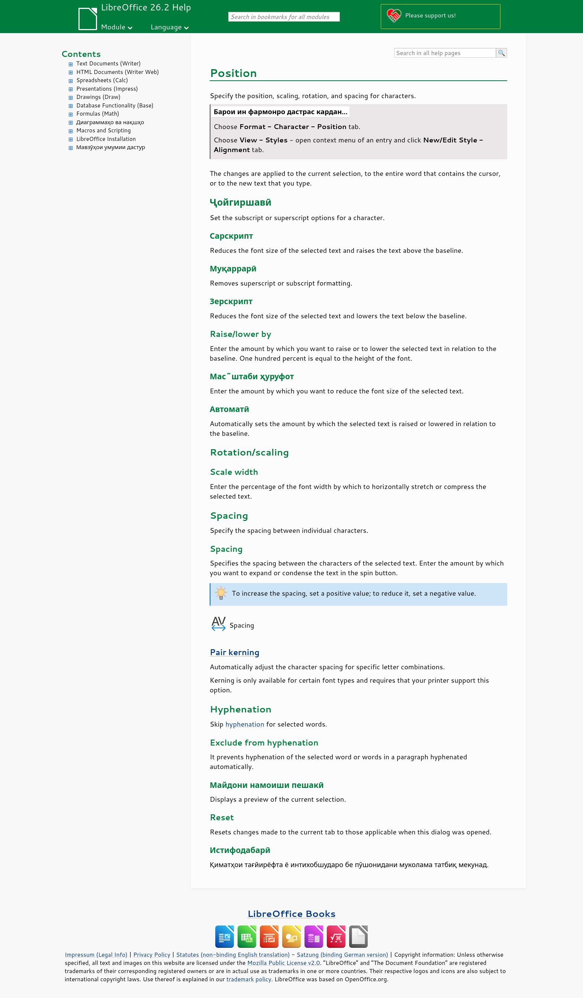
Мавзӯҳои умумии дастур (110, 147)
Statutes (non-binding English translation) (233, 954)
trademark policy (248, 979)
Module (113, 27)
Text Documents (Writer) (108, 63)
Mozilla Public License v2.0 (283, 963)
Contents (81, 53)
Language (166, 27)
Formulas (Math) (97, 113)
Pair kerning (235, 652)
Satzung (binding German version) (343, 954)
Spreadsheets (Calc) (102, 80)
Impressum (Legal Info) (96, 954)
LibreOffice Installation (106, 139)
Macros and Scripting (103, 130)
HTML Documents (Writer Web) (117, 72)
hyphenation (244, 724)
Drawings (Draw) (98, 97)
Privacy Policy (151, 954)
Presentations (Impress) (107, 89)
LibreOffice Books (291, 913)
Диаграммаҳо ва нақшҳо (110, 122)
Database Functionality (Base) (115, 105)
